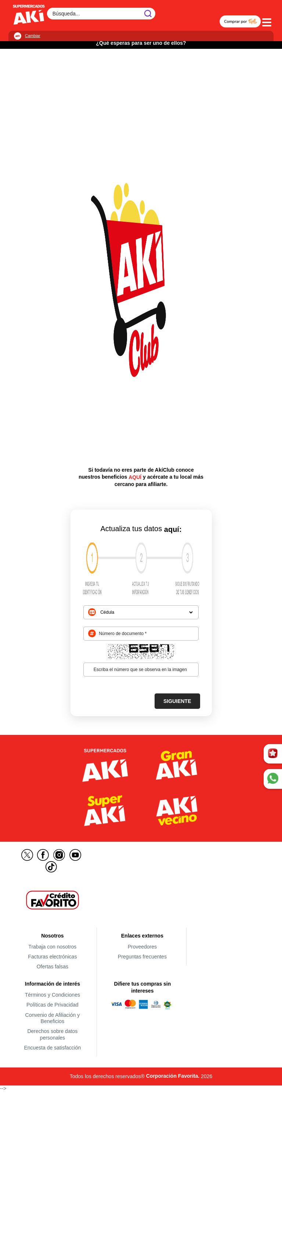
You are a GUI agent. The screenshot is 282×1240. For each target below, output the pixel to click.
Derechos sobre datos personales (52, 1035)
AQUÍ (135, 477)
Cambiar (32, 36)
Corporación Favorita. (172, 1076)
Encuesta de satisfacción (52, 1048)
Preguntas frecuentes (142, 957)
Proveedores (142, 947)
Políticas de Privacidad (52, 1005)
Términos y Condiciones (52, 995)
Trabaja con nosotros (52, 947)
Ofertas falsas (52, 967)
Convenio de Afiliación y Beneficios (52, 1018)
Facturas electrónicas (52, 957)
